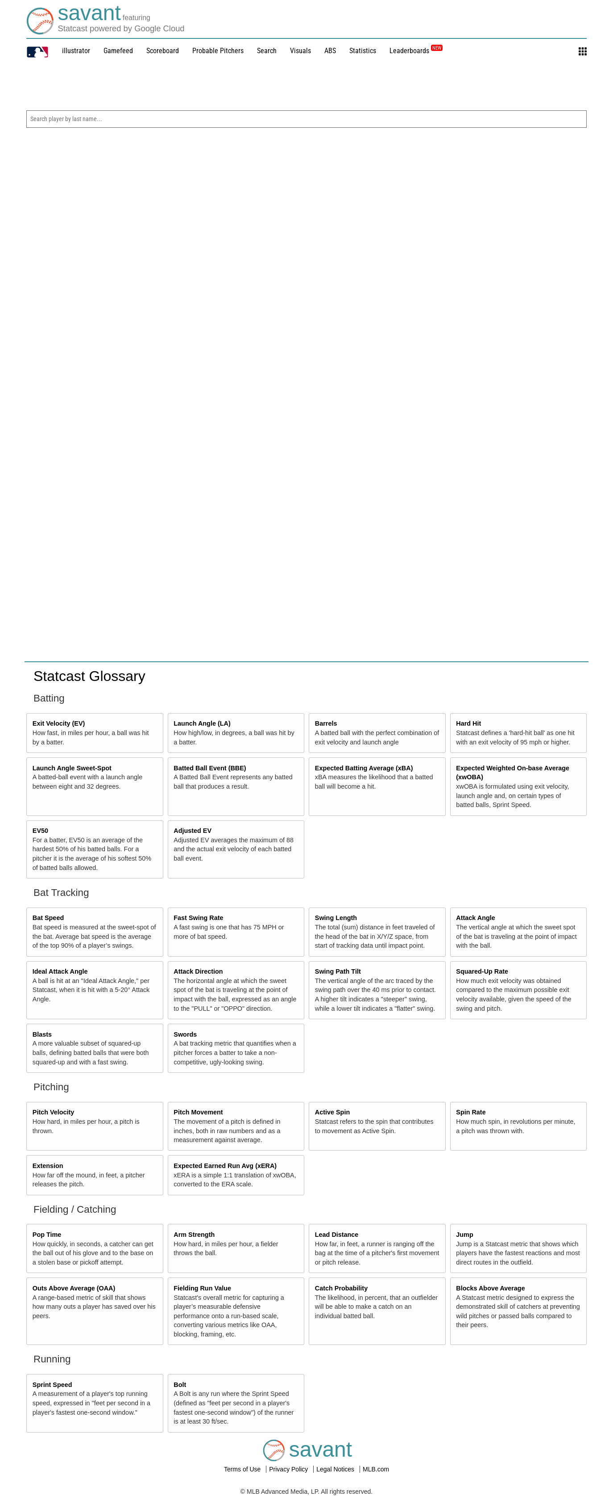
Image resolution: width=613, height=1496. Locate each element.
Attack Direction (198, 971)
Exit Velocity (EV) (59, 723)
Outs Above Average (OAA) (74, 1288)
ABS (330, 50)
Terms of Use (243, 1469)
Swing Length (336, 917)
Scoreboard (162, 50)
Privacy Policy (289, 1469)
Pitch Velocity (54, 1112)
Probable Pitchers (218, 50)
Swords (185, 1034)
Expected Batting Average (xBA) (364, 768)
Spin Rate (470, 1112)
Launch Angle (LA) (202, 723)
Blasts (42, 1034)
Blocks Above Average (490, 1288)
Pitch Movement (198, 1112)
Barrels (326, 723)
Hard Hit (468, 723)
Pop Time (47, 1234)
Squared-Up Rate (482, 971)
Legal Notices (336, 1469)
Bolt (180, 1384)
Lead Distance (337, 1234)
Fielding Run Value (202, 1288)
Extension (48, 1165)
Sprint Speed (52, 1384)
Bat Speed (48, 917)
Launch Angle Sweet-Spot (72, 768)
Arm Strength (194, 1234)
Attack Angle (475, 917)
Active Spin (332, 1112)
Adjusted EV (192, 830)
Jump (464, 1234)
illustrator (76, 50)
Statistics (362, 50)
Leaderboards (416, 50)
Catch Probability (341, 1288)
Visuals (300, 50)
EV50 (40, 830)
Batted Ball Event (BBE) (210, 768)
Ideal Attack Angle (60, 971)
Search (267, 50)
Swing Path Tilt (338, 971)
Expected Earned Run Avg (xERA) (225, 1165)
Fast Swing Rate (198, 917)
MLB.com (376, 1469)
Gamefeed (118, 50)
